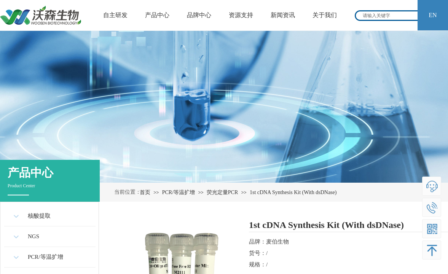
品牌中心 (199, 15)
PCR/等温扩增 (178, 192)
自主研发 (115, 15)
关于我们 (324, 15)
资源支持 (241, 15)
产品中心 (157, 15)
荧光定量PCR (222, 192)
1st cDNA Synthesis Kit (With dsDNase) (293, 192)
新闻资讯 (283, 15)
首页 (145, 192)
